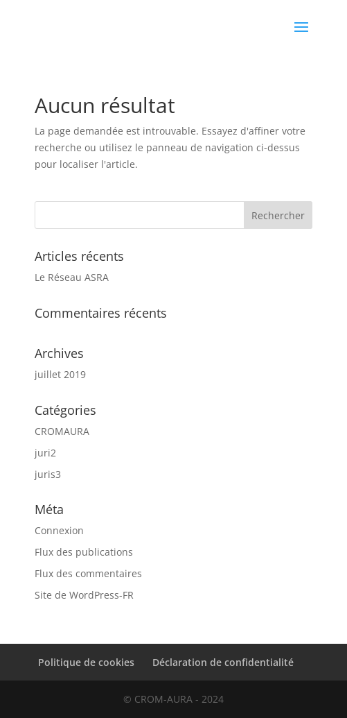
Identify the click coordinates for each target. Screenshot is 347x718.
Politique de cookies (86, 662)
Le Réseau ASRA (72, 277)
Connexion (59, 530)
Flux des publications (84, 551)
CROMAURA (62, 431)
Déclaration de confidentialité (223, 662)
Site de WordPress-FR (84, 594)
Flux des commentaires (88, 573)
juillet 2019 (60, 374)
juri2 (45, 452)
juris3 (48, 474)
